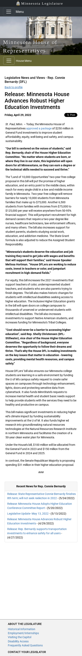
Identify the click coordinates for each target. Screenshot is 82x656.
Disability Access (18, 641)
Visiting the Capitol (19, 637)
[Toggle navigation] (8, 12)
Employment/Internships (23, 633)
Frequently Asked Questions (25, 645)
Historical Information (21, 629)
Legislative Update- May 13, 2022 (28, 513)
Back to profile (14, 87)
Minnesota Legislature (39, 3)
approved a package (39, 128)
